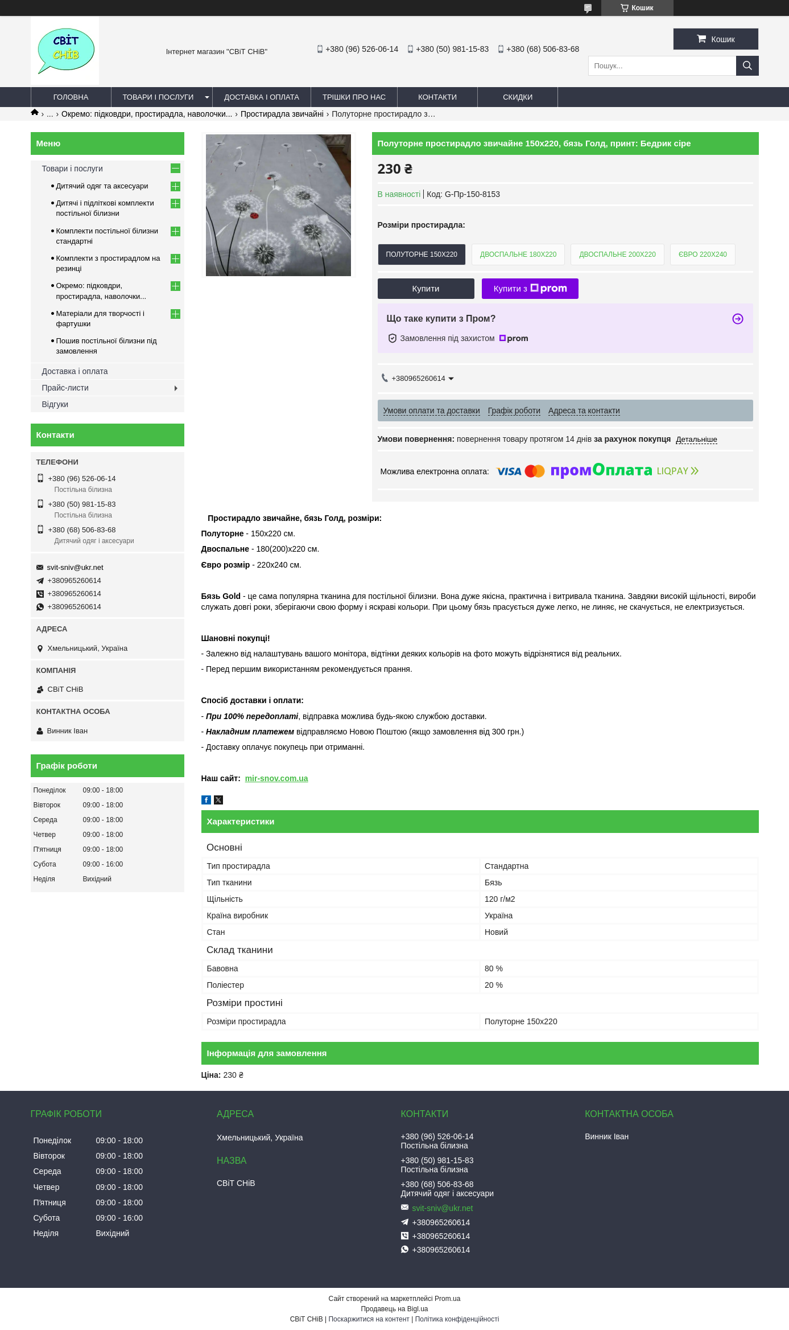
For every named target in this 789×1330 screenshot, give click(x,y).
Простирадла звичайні (282, 113)
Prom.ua (447, 1299)
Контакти (437, 97)
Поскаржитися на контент (368, 1319)
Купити (426, 288)
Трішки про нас (354, 97)
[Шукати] (747, 66)
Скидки (517, 97)
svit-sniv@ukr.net (75, 567)
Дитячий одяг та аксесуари (102, 186)
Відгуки (55, 404)
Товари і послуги (158, 97)
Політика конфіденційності (457, 1319)
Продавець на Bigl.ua (394, 1309)
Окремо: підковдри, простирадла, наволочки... (146, 113)
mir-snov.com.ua (276, 778)
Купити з (530, 289)
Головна (71, 97)
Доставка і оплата (261, 97)
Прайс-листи (65, 387)
